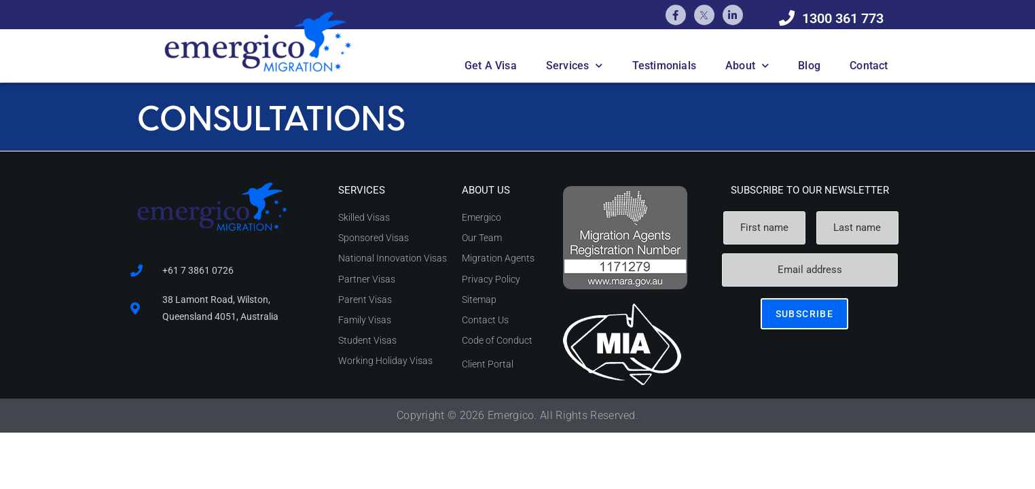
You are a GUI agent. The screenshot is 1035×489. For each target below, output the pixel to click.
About (747, 65)
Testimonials (664, 65)
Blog (809, 65)
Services (574, 65)
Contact (869, 65)
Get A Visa (491, 65)
